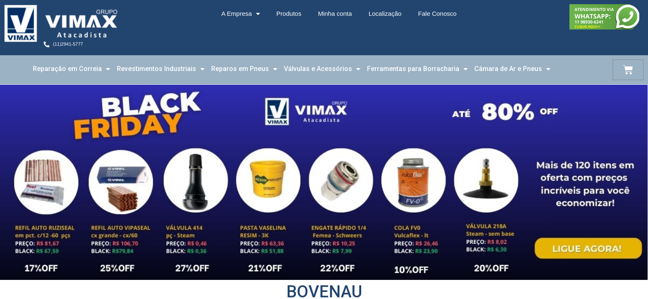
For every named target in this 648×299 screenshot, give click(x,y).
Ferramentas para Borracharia (417, 68)
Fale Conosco (437, 13)
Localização (385, 13)
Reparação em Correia (71, 68)
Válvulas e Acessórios (322, 68)
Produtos (288, 13)
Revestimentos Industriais (161, 68)
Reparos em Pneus (244, 68)
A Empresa (240, 14)
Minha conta (335, 13)
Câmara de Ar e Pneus (512, 68)
